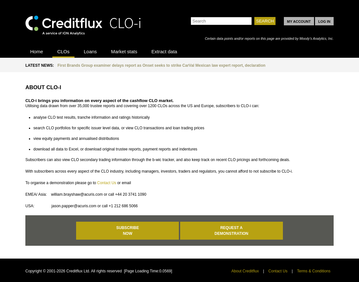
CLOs (63, 51)
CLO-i (83, 23)
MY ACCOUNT (299, 21)
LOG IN (324, 21)
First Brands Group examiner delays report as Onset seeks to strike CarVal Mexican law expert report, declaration (161, 65)
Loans (90, 51)
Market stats (124, 51)
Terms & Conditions (313, 271)
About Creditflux (245, 271)
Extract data (164, 51)
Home (36, 51)
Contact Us (106, 183)
